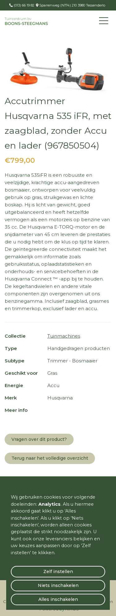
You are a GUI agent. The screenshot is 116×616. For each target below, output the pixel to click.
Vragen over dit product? (39, 439)
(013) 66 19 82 (23, 5)
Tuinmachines (63, 336)
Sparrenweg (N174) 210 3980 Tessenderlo (71, 5)
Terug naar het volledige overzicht (49, 458)
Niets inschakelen (58, 585)
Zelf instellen (58, 571)
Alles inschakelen (58, 599)
